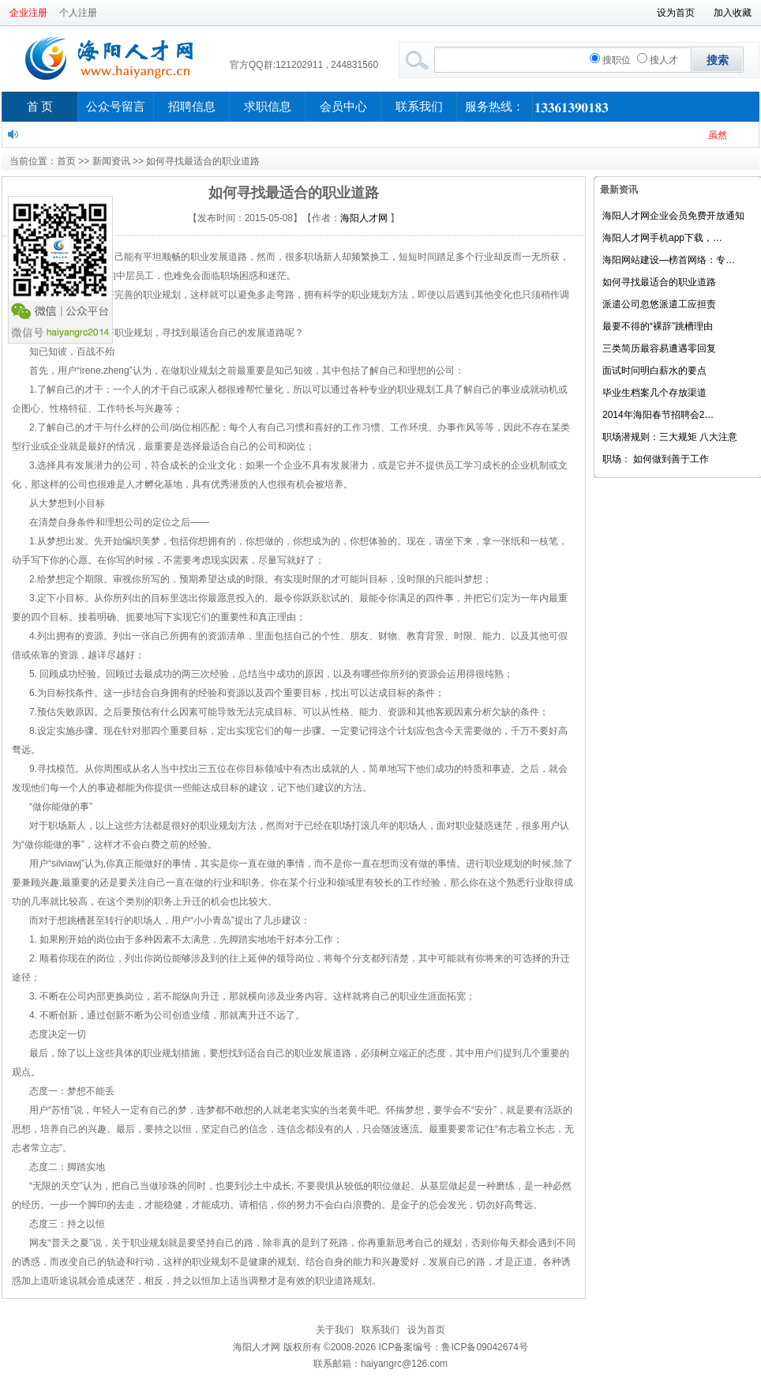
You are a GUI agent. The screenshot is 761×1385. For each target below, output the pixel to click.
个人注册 (78, 12)
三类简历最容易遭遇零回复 (659, 348)
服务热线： (494, 106)
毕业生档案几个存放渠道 (654, 392)
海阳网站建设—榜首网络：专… (668, 259)
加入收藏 (733, 12)
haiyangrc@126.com (404, 1363)
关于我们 (335, 1329)
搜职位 (610, 60)
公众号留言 (115, 106)
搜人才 (657, 60)
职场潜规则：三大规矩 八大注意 (669, 436)
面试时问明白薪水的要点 (654, 370)
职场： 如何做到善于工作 (655, 459)
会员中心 (343, 106)
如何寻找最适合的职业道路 (659, 282)
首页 (66, 161)
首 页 (40, 106)
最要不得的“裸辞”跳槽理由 (657, 326)
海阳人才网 (364, 218)
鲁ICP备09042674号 (484, 1347)
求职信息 (267, 106)
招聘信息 (192, 106)
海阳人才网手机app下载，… (662, 237)
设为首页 (676, 12)
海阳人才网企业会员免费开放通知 (673, 215)
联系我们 (419, 106)
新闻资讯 (111, 161)
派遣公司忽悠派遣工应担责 (659, 304)
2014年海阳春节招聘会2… (658, 414)
